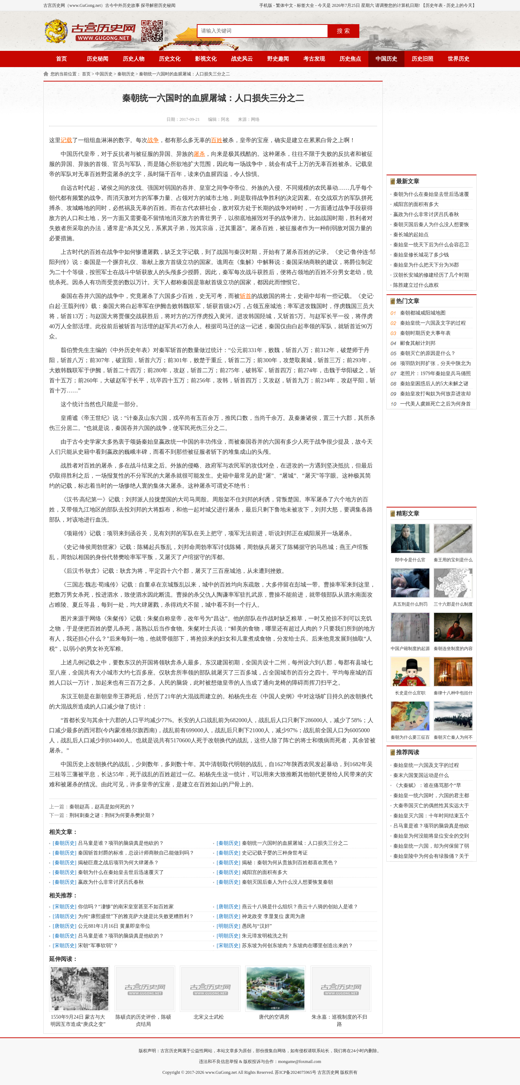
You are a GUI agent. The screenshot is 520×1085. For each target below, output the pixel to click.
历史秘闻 (97, 59)
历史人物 (133, 59)
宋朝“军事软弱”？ (98, 945)
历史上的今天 (459, 5)
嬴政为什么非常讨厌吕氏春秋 (111, 882)
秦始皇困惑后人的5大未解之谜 (434, 383)
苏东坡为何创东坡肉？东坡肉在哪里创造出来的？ (297, 945)
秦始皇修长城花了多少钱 (421, 255)
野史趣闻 (278, 59)
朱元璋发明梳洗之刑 (264, 936)
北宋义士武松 (209, 993)
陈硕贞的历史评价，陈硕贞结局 (143, 996)
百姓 (216, 140)
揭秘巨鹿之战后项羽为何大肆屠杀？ (118, 862)
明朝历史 (228, 926)
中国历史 (386, 59)
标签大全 (305, 5)
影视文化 (206, 59)
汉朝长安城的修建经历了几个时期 (431, 275)
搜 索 (343, 31)
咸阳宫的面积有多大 (264, 872)
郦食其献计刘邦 (418, 343)
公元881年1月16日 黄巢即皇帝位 (114, 926)
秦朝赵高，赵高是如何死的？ (102, 806)
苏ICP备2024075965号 (295, 1072)
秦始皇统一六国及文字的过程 (433, 323)
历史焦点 (350, 59)
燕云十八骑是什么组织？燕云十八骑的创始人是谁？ (300, 906)
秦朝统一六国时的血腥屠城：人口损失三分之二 (184, 73)
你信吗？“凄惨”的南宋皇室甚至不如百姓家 (125, 906)
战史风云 (242, 59)
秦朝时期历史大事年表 (425, 333)
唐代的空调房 (274, 993)
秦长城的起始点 (411, 234)
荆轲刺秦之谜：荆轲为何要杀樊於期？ (112, 815)
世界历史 (458, 59)
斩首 (245, 296)
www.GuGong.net (221, 1072)
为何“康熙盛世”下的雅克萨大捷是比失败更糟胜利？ (136, 916)
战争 (153, 140)
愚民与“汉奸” (257, 926)
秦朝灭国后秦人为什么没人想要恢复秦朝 (287, 882)
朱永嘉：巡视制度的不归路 (339, 996)
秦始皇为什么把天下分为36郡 (426, 265)
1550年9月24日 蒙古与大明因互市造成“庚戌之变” (78, 996)
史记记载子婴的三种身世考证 (275, 853)
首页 (61, 59)
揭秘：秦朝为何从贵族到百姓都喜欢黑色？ (290, 862)
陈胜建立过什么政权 (416, 285)
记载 (66, 140)
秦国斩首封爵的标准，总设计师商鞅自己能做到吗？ (136, 853)
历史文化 (170, 59)
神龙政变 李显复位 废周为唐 (273, 916)
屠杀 (199, 154)
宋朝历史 (65, 906)
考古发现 (314, 59)
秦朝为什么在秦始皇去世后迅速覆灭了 (121, 872)
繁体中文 (284, 5)
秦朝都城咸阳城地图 (423, 313)
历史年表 (434, 5)
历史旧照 (422, 59)
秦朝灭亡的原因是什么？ (428, 353)
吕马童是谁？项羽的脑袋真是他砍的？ (121, 843)
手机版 (265, 5)
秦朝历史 (126, 73)
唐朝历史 (228, 906)
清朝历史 (65, 916)
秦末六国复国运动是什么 (421, 775)
